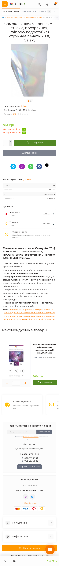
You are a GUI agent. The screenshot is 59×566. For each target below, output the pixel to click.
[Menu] (5, 4)
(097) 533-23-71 (31, 458)
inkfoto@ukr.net (30, 503)
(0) (14, 114)
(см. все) (27, 179)
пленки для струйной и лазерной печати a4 (30, 319)
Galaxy (23, 106)
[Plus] (10, 141)
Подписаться (44, 432)
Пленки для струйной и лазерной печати (24, 17)
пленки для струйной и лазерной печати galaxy (29, 312)
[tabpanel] (29, 70)
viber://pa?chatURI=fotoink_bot (26, 497)
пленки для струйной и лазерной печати (31, 309)
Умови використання (31, 437)
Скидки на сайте (19, 232)
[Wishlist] (16, 371)
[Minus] (10, 144)
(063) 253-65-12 (31, 461)
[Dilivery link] (53, 214)
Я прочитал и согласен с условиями (29, 438)
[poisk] (39, 4)
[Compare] (22, 371)
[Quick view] (10, 371)
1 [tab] (28, 101)
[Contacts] (47, 4)
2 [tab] (30, 101)
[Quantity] (6, 143)
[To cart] (45, 382)
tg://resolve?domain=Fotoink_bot (32, 497)
